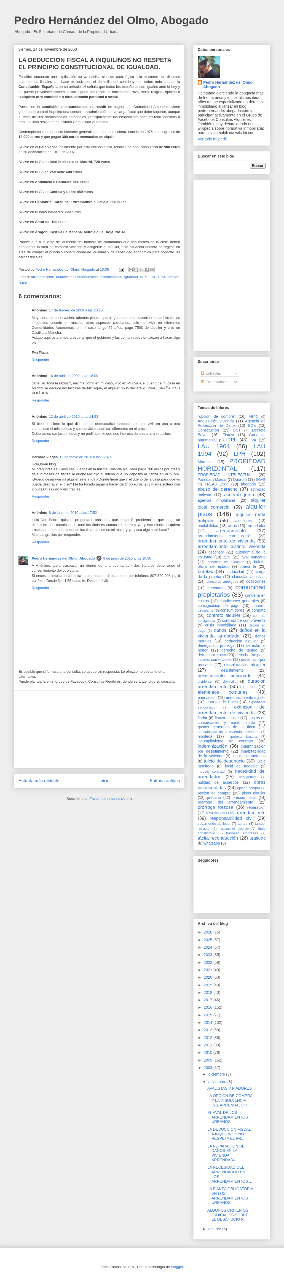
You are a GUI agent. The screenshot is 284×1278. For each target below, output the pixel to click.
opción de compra (214, 793)
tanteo (242, 824)
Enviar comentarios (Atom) (110, 799)
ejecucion (248, 687)
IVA (253, 440)
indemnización (212, 746)
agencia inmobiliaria (216, 500)
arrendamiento (42, 277)
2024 (208, 947)
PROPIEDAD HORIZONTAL (232, 465)
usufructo (258, 838)
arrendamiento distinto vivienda (232, 546)
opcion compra (248, 788)
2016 (208, 1007)
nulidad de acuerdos (218, 782)
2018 (208, 992)
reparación (256, 807)
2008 (208, 1067)
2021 (208, 970)
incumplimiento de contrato (225, 741)
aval (227, 557)
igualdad (131, 277)
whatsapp (211, 843)
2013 (208, 1030)
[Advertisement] (99, 729)
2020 (208, 977)
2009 (208, 1060)
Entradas (211, 373)
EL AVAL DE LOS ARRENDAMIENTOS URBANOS (227, 1117)
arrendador (256, 525)
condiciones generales (239, 601)
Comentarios (214, 382)
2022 (208, 962)
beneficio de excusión (225, 562)
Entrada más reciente (38, 780)
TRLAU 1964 (217, 484)
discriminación (111, 277)
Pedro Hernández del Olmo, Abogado (111, 20)
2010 (208, 1052)
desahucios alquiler (245, 664)
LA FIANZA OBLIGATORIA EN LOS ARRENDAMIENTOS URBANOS (230, 1196)
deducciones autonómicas (77, 277)
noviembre (217, 1081)
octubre (215, 1229)
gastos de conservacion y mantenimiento (232, 720)
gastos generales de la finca (226, 727)
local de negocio (241, 766)
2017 (208, 1000)
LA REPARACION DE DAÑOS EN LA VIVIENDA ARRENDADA (226, 1153)
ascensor (216, 552)
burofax (205, 571)
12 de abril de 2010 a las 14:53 (73, 416)
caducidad (235, 571)
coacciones (256, 581)
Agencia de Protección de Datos (232, 423)
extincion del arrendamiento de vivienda (232, 709)
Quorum (240, 479)
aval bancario (254, 557)
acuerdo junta (239, 494)
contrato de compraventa (244, 620)
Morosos (205, 462)
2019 (208, 985)
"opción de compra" (216, 416)
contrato (258, 610)
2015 (208, 1015)
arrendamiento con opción (225, 536)
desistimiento (232, 670)
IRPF (144, 277)
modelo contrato (211, 772)
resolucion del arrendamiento (236, 812)
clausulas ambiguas (222, 582)
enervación (207, 697)
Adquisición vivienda (216, 421)
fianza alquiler (227, 718)
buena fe (248, 566)
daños (220, 630)
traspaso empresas (242, 833)
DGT (237, 430)
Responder (40, 360)
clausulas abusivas (249, 576)
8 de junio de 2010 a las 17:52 (73, 513)
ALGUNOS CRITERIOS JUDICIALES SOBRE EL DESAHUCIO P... (227, 1215)
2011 (208, 1045)
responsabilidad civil (231, 818)
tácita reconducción (218, 838)
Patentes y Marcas (212, 480)
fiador (202, 718)
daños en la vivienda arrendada (232, 633)
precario (214, 797)
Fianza (228, 435)
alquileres (243, 521)
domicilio (230, 681)
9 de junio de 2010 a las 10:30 (127, 558)
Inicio (104, 780)
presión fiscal (244, 797)
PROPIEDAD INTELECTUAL (225, 475)
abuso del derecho (218, 489)
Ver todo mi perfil (212, 139)
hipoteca (205, 736)
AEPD (253, 417)
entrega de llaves (222, 702)
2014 (208, 1022)
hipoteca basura (243, 737)
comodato (216, 588)
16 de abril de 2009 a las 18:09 (73, 376)
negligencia (247, 777)
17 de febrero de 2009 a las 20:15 (76, 310)
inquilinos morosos (249, 756)
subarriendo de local (214, 824)
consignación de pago (218, 605)
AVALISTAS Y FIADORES (229, 1088)
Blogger (177, 1267)
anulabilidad (208, 525)
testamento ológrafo (234, 828)
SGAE (261, 480)
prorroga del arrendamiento (225, 802)
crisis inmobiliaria (220, 625)
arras (232, 525)
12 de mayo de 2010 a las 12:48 (85, 457)
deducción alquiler (241, 641)
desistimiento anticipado (224, 675)
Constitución (208, 430)
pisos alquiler (254, 793)
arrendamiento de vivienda (226, 541)
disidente (204, 681)
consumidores (232, 610)
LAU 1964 (158, 277)
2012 (208, 1037)
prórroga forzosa (215, 807)
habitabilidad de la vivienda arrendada (228, 732)
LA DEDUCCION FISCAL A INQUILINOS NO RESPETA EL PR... (229, 1134)
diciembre (217, 1074)
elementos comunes (223, 692)
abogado (248, 484)
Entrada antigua (165, 780)
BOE (252, 425)
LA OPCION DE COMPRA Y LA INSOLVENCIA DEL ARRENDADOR (229, 1100)
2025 (208, 940)
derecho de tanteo (239, 650)
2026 (208, 932)
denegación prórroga (216, 645)
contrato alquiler (223, 615)
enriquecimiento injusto (246, 697)
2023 (208, 955)
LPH (240, 453)
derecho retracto (212, 655)
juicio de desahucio (224, 761)
